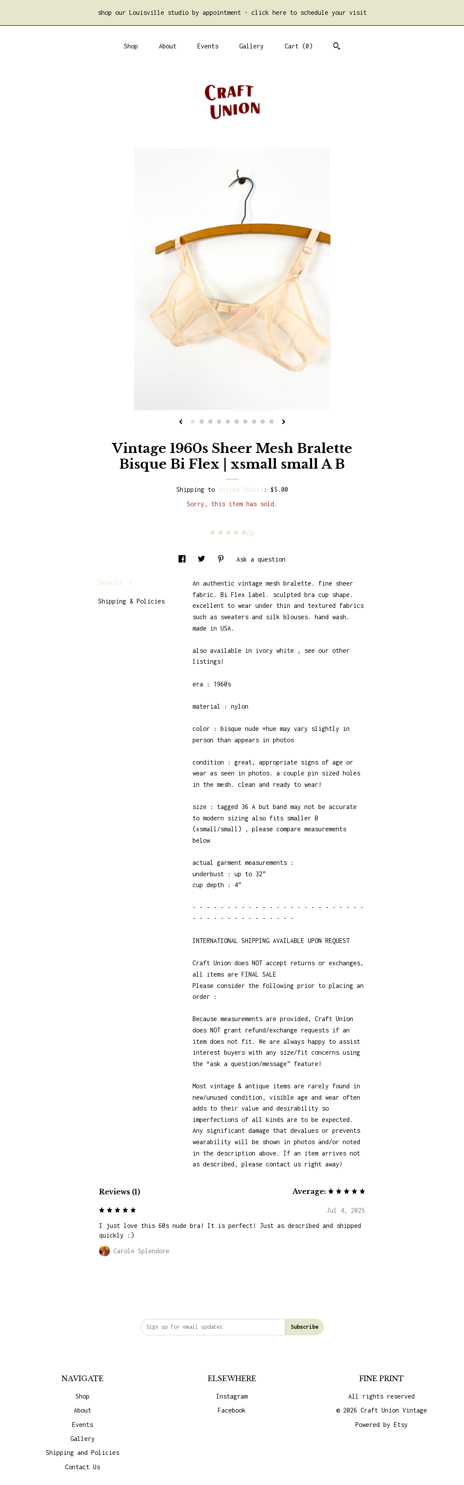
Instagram (231, 1396)
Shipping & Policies (131, 601)
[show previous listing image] (181, 422)
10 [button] (271, 421)
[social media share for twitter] (203, 559)
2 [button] (201, 421)
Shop (131, 46)
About (167, 46)
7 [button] (245, 421)
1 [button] (193, 421)
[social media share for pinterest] (222, 559)
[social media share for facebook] (184, 559)
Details (115, 582)
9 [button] (263, 421)
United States (241, 489)
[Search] (336, 47)
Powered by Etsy (381, 1424)
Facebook (232, 1410)
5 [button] (228, 421)
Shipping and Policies (82, 1452)
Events (207, 46)
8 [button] (254, 421)
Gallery (251, 46)
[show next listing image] (284, 422)
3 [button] (210, 421)
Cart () (299, 46)
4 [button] (219, 421)
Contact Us (82, 1467)
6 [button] (236, 421)
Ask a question (261, 559)
